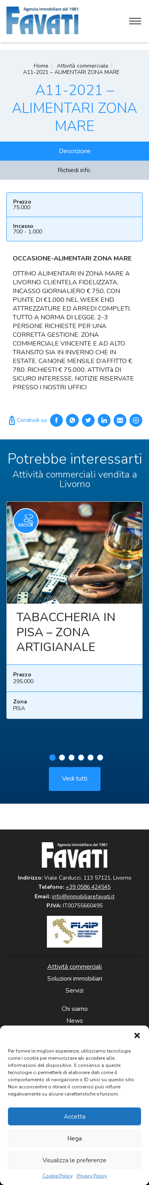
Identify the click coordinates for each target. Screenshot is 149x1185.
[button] (137, 1035)
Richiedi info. (74, 170)
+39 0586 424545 (88, 887)
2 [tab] (62, 759)
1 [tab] (52, 759)
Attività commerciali (74, 966)
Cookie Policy (58, 1176)
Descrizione (75, 151)
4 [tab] (81, 759)
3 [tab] (71, 759)
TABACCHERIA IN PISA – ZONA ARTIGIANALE (66, 635)
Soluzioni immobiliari (74, 978)
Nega (74, 1138)
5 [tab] (90, 759)
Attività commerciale (82, 66)
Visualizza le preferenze (74, 1160)
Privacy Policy (92, 1176)
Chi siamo (75, 1008)
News (74, 1020)
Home (41, 66)
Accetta (74, 1117)
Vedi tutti (74, 780)
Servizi (74, 990)
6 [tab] (100, 759)
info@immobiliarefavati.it (83, 896)
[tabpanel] (74, 616)
